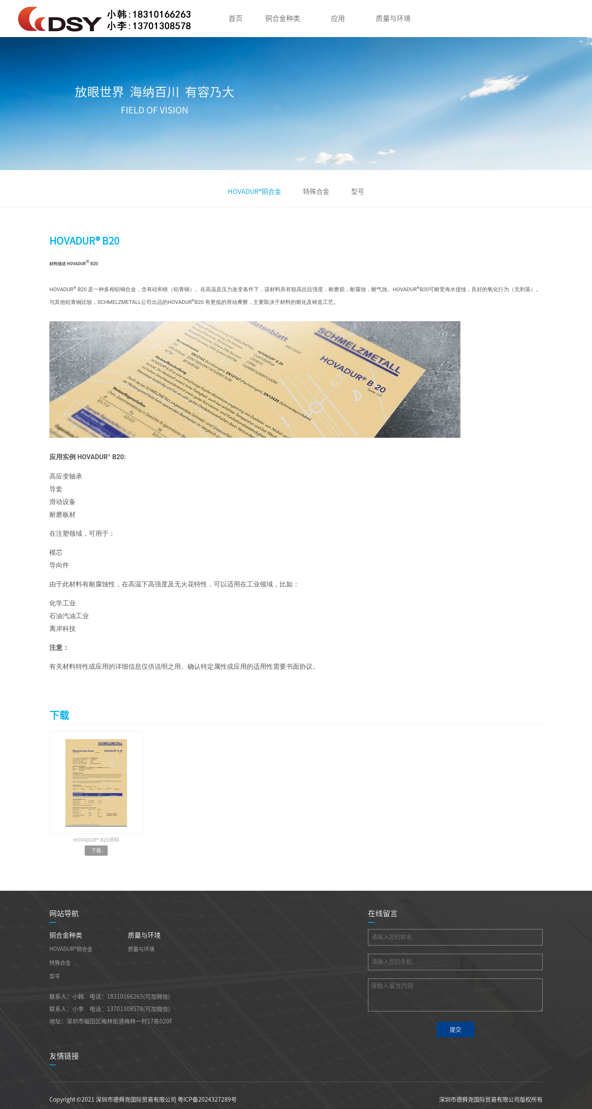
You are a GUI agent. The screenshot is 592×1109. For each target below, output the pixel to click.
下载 (96, 850)
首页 (236, 18)
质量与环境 (393, 18)
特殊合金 (316, 191)
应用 (338, 18)
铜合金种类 (282, 18)
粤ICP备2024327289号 (207, 1099)
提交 (455, 1029)
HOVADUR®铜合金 (254, 191)
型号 (357, 191)
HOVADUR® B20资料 (96, 839)
